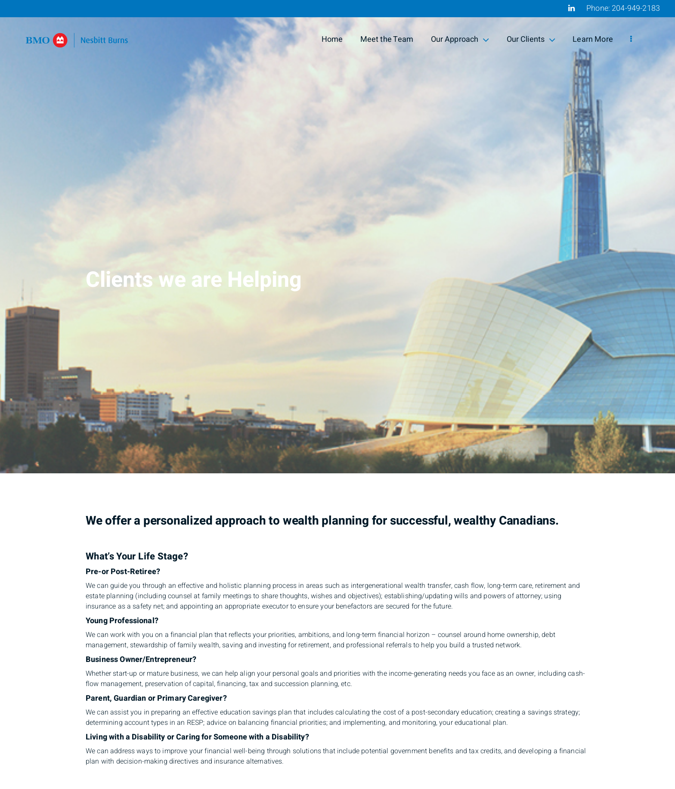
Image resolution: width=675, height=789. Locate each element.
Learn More (593, 39)
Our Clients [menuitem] (531, 39)
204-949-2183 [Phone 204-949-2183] (636, 8)
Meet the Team (387, 39)
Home (332, 39)
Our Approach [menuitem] (460, 39)
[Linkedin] (571, 8)
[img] (337, 236)
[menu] (631, 39)
